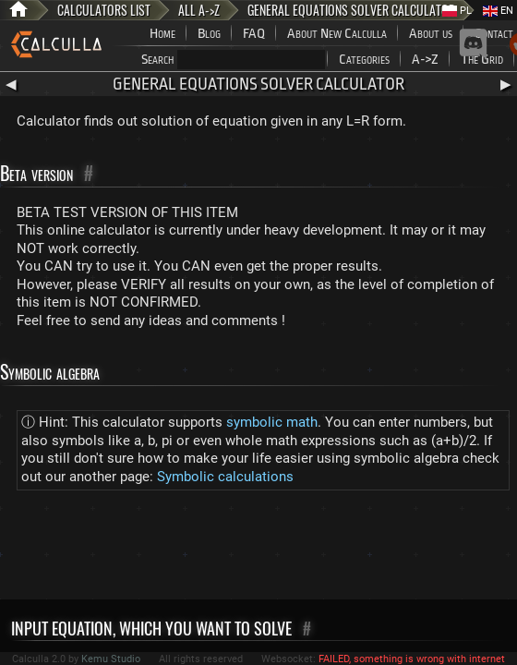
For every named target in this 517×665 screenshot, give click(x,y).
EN (498, 11)
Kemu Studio (110, 659)
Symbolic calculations (225, 476)
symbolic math (272, 422)
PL (457, 11)
